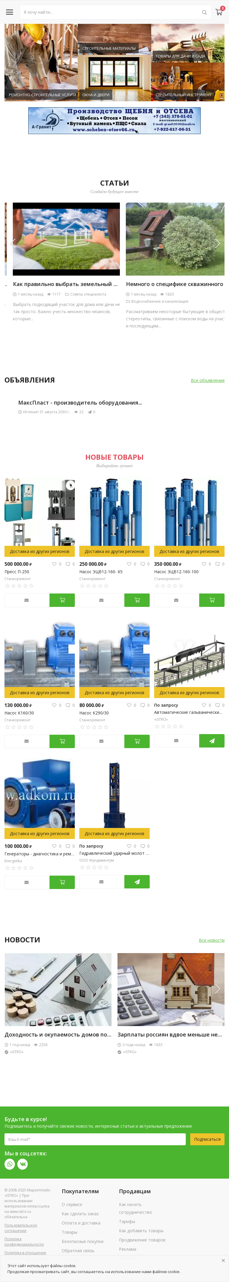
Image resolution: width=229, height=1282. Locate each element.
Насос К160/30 (19, 713)
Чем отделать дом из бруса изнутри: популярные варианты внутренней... (106, 284)
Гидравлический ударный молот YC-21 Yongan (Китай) (114, 853)
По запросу (166, 705)
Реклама (127, 1249)
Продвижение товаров (142, 1240)
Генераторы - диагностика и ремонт (39, 854)
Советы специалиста (190, 294)
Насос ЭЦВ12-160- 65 (101, 571)
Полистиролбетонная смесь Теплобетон (60, 1034)
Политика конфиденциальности (24, 1241)
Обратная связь (78, 1250)
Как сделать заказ (80, 1213)
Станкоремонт (17, 578)
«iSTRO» (161, 719)
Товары (69, 1232)
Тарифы (127, 1221)
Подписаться (207, 1139)
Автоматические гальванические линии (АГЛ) (189, 712)
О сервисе (72, 1204)
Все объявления (208, 380)
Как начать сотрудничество (135, 1208)
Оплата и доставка (81, 1223)
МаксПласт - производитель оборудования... (80, 402)
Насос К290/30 (94, 713)
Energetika (13, 860)
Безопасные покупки (82, 1241)
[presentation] (16, 243)
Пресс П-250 (16, 571)
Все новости (212, 940)
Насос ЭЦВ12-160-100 (176, 571)
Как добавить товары (141, 1230)
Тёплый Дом (18, 1052)
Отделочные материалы (81, 294)
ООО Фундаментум (96, 860)
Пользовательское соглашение (20, 1228)
